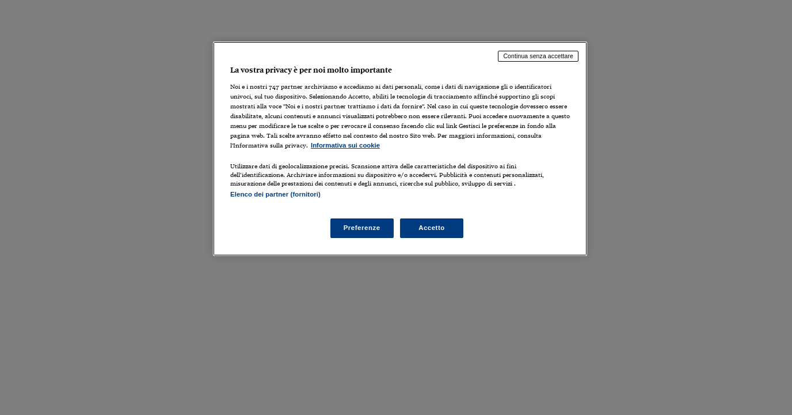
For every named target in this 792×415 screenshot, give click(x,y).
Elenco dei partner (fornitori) (275, 194)
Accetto (431, 227)
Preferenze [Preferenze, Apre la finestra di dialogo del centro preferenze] (362, 227)
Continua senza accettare (538, 55)
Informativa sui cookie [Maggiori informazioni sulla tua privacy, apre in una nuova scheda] (345, 145)
